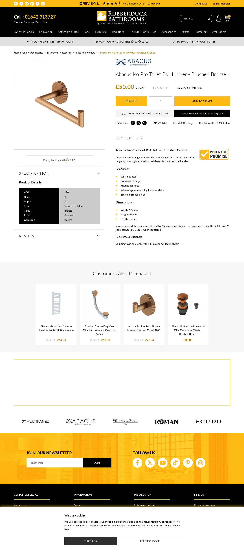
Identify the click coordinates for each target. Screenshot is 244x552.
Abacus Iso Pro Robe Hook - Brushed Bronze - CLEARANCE (144, 328)
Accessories (36, 52)
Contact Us (201, 3)
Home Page (20, 52)
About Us (79, 505)
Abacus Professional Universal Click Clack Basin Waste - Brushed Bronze (188, 330)
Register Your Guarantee (129, 236)
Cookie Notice (172, 525)
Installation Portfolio (145, 505)
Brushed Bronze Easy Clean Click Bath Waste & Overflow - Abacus (100, 330)
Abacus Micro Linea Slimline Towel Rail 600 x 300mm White (56, 328)
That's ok (90, 541)
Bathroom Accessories (59, 52)
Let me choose (150, 541)
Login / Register (221, 3)
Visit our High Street (50, 41)
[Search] (209, 18)
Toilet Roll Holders (85, 52)
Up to (194, 41)
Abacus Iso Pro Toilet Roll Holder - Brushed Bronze (127, 52)
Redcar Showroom (204, 505)
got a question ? (214, 123)
